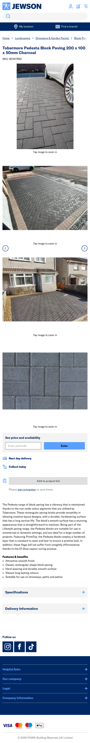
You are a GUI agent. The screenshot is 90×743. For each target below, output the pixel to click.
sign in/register (27, 489)
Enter (64, 445)
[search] (45, 16)
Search (7, 16)
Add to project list (48, 481)
